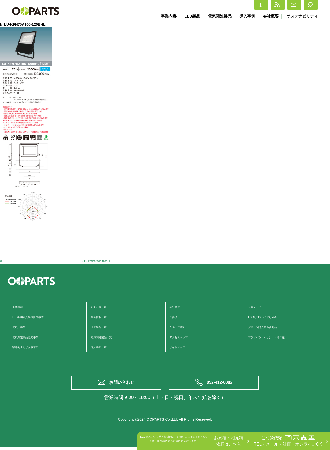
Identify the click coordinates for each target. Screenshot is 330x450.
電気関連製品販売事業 (33, 337)
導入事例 (245, 16)
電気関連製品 (216, 16)
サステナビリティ (302, 16)
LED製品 (188, 16)
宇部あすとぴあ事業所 (33, 347)
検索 (307, 5)
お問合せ (278, 5)
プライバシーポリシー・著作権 (277, 337)
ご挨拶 (175, 316)
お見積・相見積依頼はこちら (228, 441)
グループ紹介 (182, 326)
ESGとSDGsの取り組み (270, 316)
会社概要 (270, 16)
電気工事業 (22, 326)
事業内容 (164, 16)
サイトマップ (182, 347)
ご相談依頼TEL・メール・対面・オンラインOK (288, 440)
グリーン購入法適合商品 (271, 326)
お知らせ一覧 (103, 306)
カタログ (214, 5)
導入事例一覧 (103, 347)
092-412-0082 (220, 384)
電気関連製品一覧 (107, 337)
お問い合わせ (123, 384)
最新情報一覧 (103, 316)
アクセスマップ (184, 337)
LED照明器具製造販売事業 (37, 316)
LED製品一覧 (103, 326)
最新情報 (246, 5)
